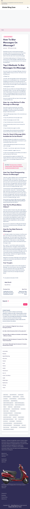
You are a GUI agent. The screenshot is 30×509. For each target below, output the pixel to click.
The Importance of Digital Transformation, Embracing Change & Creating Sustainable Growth (14, 166)
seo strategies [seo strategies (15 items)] (12, 421)
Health (4, 368)
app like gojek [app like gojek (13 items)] (20, 394)
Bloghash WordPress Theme (15, 506)
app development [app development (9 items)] (13, 394)
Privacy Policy (4, 497)
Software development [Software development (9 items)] (7, 425)
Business (4, 353)
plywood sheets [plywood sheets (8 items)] (21, 417)
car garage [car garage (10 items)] (5, 398)
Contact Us (4, 459)
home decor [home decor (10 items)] (23, 408)
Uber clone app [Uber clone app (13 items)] (6, 427)
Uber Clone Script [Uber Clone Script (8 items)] (14, 427)
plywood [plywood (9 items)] (14, 417)
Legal (4, 377)
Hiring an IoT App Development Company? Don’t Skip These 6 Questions (15, 340)
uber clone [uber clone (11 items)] (24, 425)
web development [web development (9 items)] (22, 427)
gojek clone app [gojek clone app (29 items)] (17, 406)
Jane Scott (8, 282)
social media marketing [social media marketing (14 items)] (7, 423)
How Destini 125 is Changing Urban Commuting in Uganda (13, 484)
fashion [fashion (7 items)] (4, 406)
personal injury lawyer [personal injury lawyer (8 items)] (7, 417)
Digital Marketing (6, 356)
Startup (4, 385)
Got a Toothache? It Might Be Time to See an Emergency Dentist (13, 327)
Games (4, 365)
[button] (7, 284)
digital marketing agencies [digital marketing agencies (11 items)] (8, 402)
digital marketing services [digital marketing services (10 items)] (19, 404)
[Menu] (27, 7)
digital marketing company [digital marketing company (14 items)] (8, 404)
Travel (4, 387)
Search (5, 301)
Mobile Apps (5, 380)
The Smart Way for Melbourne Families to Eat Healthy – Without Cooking (15, 335)
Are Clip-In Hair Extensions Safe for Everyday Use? (14, 331)
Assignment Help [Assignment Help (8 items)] (16, 396)
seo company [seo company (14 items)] (21, 419)
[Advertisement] (15, 19)
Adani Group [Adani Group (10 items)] (5, 394)
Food (4, 363)
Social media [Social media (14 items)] (18, 421)
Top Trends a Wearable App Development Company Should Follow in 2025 (15, 344)
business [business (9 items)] (22, 396)
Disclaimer (4, 495)
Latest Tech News (8, 36)
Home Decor (5, 370)
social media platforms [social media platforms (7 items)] (18, 423)
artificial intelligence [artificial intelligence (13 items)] (7, 396)
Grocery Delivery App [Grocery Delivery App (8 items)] (15, 408)
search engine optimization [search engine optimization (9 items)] (8, 419)
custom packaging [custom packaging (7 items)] (21, 398)
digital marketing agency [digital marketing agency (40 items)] (19, 402)
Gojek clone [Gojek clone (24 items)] (10, 406)
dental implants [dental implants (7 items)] (6, 400)
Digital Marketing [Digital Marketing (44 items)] (14, 400)
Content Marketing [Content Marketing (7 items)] (12, 398)
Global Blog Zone (8, 7)
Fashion (4, 361)
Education (5, 358)
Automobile (5, 351)
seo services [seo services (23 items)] (5, 421)
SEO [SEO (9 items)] (16, 419)
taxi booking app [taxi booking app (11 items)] (17, 425)
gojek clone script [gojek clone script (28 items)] (6, 408)
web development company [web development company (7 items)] (8, 429)
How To (4, 373)
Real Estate (5, 382)
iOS (4, 234)
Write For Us (4, 453)
